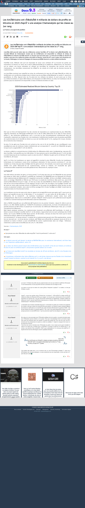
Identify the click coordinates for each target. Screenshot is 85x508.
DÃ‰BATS (53, 6)
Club (64, 1)
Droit (59, 1)
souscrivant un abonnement (37, 278)
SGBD (66, 4)
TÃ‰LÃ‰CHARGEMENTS (37, 6)
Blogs (26, 1)
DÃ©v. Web (48, 4)
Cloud (25, 4)
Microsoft (37, 4)
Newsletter (38, 1)
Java (42, 4)
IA (29, 4)
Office (70, 4)
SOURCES (47, 6)
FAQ (21, 1)
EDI (53, 4)
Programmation (59, 4)
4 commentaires (29, 46)
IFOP (20, 239)
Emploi (46, 1)
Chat (31, 1)
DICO (62, 6)
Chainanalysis (14, 239)
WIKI (58, 6)
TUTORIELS (11, 6)
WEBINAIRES (22, 6)
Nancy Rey (19, 46)
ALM (32, 4)
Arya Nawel (11, 334)
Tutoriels (15, 1)
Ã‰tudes (53, 1)
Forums (7, 1)
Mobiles (75, 4)
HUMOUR (67, 6)
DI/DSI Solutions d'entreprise (15, 4)
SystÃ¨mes (81, 4)
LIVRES (28, 6)
